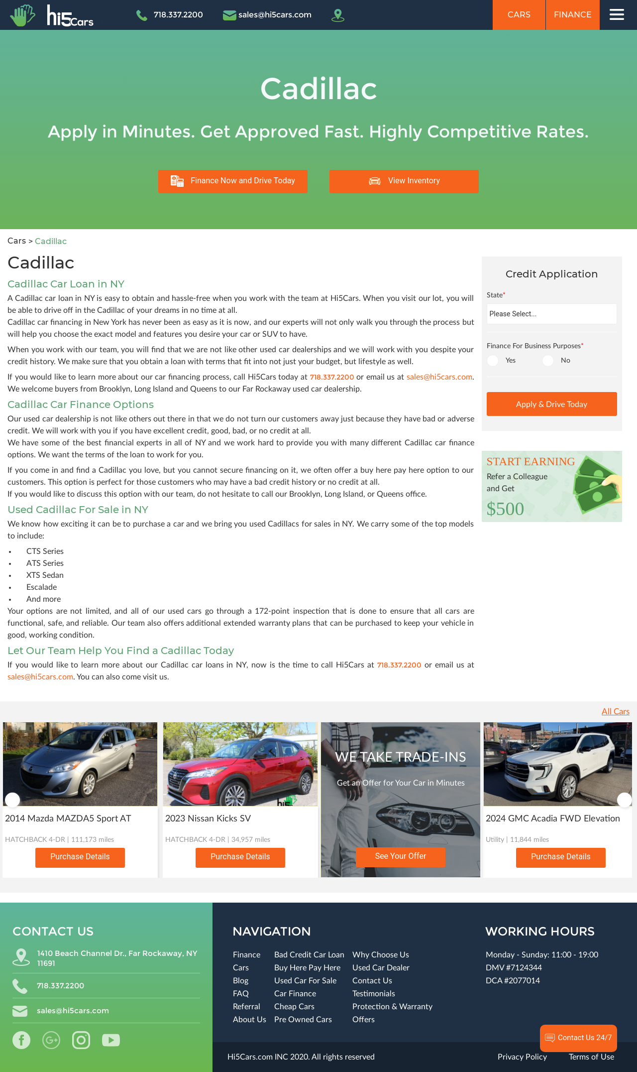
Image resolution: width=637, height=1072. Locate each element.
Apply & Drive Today (551, 404)
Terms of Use (591, 1057)
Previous (12, 800)
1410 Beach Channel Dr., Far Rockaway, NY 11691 (104, 958)
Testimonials (373, 994)
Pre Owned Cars (303, 1020)
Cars (519, 14)
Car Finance (295, 994)
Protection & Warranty (392, 1007)
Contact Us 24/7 (578, 1038)
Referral (246, 1007)
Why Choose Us (380, 955)
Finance (573, 14)
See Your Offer (400, 856)
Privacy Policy (522, 1057)
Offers (363, 1020)
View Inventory (404, 181)
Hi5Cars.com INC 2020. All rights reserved (301, 1057)
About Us (249, 1020)
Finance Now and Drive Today (233, 181)
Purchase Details (80, 856)
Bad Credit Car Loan (309, 955)
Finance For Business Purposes (535, 346)
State (496, 295)
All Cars (616, 711)
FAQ (241, 994)
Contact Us (372, 981)
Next (624, 800)
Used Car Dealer (381, 968)
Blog (240, 981)
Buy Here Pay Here (307, 968)
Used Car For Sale (305, 981)
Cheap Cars (294, 1007)
